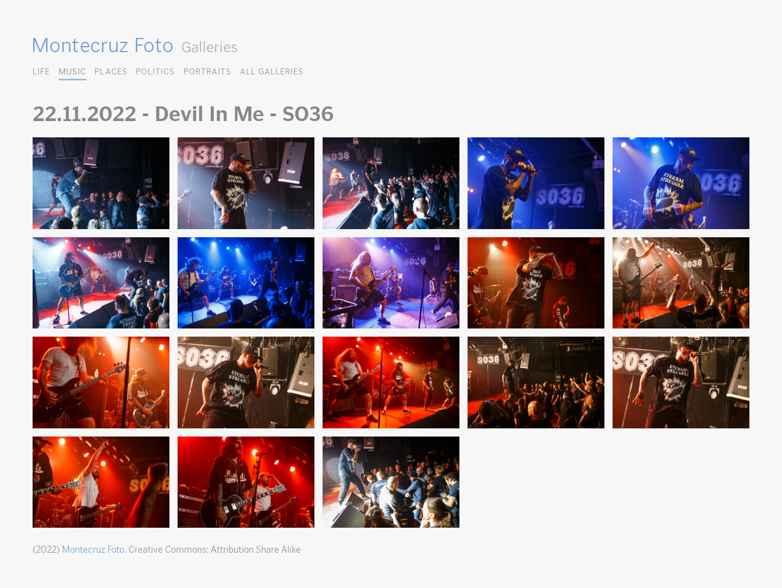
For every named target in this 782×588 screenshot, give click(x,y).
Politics (155, 71)
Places (110, 71)
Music (72, 71)
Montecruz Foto (102, 45)
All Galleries (272, 71)
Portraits (207, 71)
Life (41, 71)
